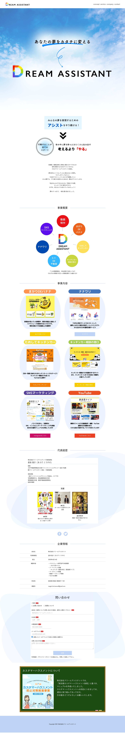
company (110, 4)
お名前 (33, 617)
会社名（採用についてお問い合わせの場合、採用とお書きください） (51, 610)
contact (117, 4)
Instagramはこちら (40, 435)
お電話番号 (35, 624)
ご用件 (33, 603)
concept (96, 4)
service (103, 4)
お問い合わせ (37, 605)
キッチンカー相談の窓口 (85, 385)
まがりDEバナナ (40, 334)
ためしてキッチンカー (40, 385)
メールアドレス (36, 631)
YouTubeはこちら (85, 435)
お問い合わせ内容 (37, 641)
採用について (49, 605)
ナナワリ (85, 334)
